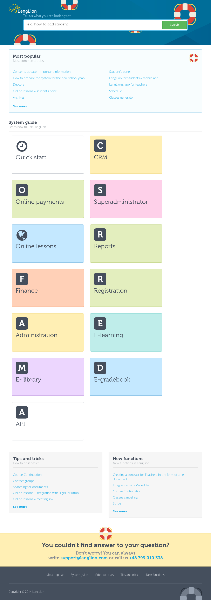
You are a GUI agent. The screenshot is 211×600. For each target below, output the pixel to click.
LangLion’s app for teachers (128, 84)
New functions (155, 575)
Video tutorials (104, 575)
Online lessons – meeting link (33, 499)
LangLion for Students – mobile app (133, 78)
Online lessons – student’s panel (35, 91)
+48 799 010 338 (146, 557)
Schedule (115, 91)
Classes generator (121, 97)
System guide (79, 575)
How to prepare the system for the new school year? (49, 78)
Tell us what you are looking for (47, 16)
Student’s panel (120, 71)
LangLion (38, 592)
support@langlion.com (84, 557)
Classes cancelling (125, 497)
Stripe (117, 503)
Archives (19, 97)
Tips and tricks (130, 575)
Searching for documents (30, 487)
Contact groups (23, 481)
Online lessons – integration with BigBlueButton (46, 493)
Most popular (55, 575)
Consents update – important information (42, 71)
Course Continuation (27, 474)
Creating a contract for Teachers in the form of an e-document (149, 476)
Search (174, 24)
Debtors (18, 84)
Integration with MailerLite (131, 485)
